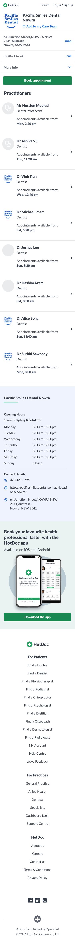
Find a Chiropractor (37, 697)
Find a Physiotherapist (37, 681)
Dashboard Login (37, 815)
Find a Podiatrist (37, 689)
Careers (37, 853)
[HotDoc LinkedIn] (37, 900)
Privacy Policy (37, 877)
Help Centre (37, 753)
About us (37, 845)
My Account (37, 745)
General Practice (37, 783)
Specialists (37, 807)
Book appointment (37, 80)
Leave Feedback (37, 761)
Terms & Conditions (37, 869)
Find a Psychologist (37, 705)
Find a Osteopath (37, 721)
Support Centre (37, 823)
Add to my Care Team (39, 26)
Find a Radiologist (37, 737)
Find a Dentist (37, 673)
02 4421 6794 (20, 480)
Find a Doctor (37, 665)
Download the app (37, 617)
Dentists (37, 799)
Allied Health (37, 791)
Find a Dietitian (37, 713)
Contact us (37, 861)
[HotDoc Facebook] (30, 900)
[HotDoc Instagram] (44, 900)
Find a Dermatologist (37, 729)
